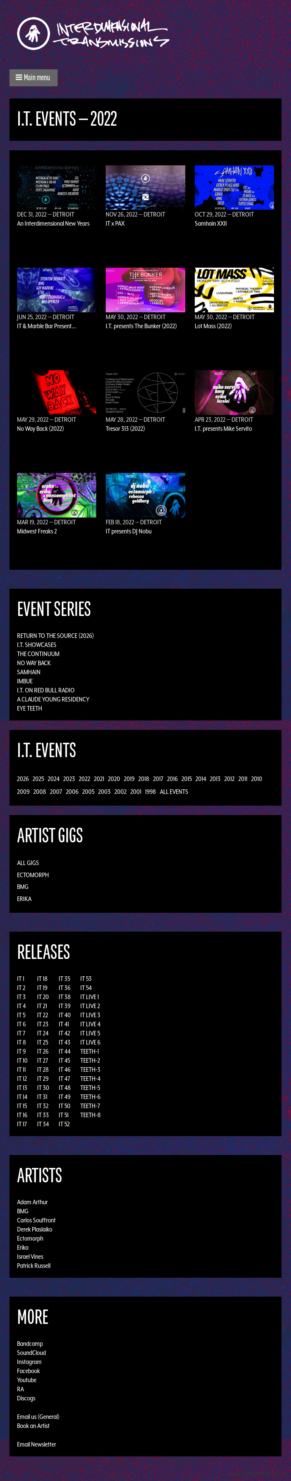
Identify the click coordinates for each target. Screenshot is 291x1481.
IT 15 (22, 1106)
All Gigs (28, 863)
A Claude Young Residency (53, 699)
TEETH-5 (90, 1087)
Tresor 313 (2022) (125, 428)
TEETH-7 (90, 1106)
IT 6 (21, 1024)
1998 (150, 791)
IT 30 (43, 1087)
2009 (23, 791)
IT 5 (21, 1015)
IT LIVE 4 (90, 1024)
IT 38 (65, 997)
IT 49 (64, 1097)
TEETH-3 (90, 1069)
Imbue (25, 681)
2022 (84, 779)
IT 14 (22, 1097)
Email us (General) (38, 1416)
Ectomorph (33, 875)
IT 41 (64, 1024)
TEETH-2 (90, 1060)
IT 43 (64, 1042)
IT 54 (86, 987)
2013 (215, 779)
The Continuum (38, 654)
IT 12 (22, 1078)
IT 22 (42, 1015)
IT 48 (65, 1087)
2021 (99, 779)
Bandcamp (30, 1343)
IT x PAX (115, 223)
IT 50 (64, 1106)
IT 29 (42, 1078)
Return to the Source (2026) (55, 635)
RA (20, 1389)
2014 (201, 779)
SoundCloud (31, 1352)
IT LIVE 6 (90, 1042)
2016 (172, 779)
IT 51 (64, 1115)
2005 (88, 791)
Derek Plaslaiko (34, 1229)
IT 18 (42, 978)
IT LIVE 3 (90, 1015)
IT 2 (21, 987)
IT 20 (43, 997)
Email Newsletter (36, 1444)
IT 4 (21, 1006)
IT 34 (43, 1124)
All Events (174, 791)
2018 (143, 779)
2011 (242, 779)
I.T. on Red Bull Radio (46, 690)
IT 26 (42, 1051)
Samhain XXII (211, 223)
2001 (135, 791)
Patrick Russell (33, 1265)
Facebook (28, 1371)
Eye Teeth (29, 708)
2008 (39, 791)
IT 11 (21, 1069)
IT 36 (64, 987)
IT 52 (64, 1124)
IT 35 (64, 978)
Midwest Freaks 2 (37, 531)
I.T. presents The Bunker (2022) (141, 326)
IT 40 (65, 1015)
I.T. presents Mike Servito (223, 428)
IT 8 (21, 1042)
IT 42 (64, 1033)
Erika (24, 899)
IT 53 (86, 978)
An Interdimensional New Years (53, 223)
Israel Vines (30, 1256)
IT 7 (21, 1033)
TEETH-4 (90, 1078)
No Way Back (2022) (40, 428)
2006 (72, 791)
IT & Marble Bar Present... (46, 326)
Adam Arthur (32, 1202)
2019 (129, 779)
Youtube (26, 1380)
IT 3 (21, 997)
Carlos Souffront (36, 1220)
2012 (229, 779)
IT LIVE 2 (90, 1006)
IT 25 (42, 1042)
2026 (23, 779)
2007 (56, 791)
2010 (256, 779)
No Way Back (34, 663)
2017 (158, 779)
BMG (22, 886)
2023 (69, 779)
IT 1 (20, 978)
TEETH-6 (90, 1097)
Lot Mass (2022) (213, 326)
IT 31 (42, 1097)
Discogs (26, 1398)
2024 (53, 779)
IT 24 (42, 1033)
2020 (114, 779)
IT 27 (42, 1060)
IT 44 (64, 1051)
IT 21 (42, 1006)
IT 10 (22, 1060)
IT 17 (22, 1124)
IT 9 (21, 1051)
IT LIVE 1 (89, 997)
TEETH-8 (90, 1115)
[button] (33, 77)
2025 (38, 779)
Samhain (29, 672)
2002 (120, 791)
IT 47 (64, 1078)
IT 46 (64, 1069)
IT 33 (43, 1115)
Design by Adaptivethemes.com (257, 1473)
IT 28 (43, 1069)
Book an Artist (33, 1426)
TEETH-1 (89, 1051)
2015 (186, 779)
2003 (104, 791)
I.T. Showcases (36, 645)
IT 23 (42, 1024)
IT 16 (22, 1115)
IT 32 (42, 1106)
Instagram (29, 1362)
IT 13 (22, 1087)
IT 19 (42, 987)
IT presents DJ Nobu (129, 531)
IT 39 (64, 1006)
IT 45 (64, 1060)
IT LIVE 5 (90, 1033)
